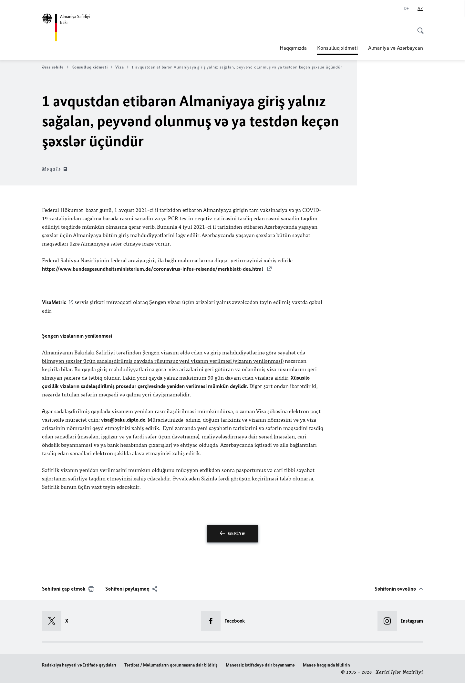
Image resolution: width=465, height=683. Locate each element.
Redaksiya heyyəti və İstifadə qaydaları (79, 664)
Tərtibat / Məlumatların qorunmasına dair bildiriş (171, 664)
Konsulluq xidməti (337, 48)
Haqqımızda (293, 48)
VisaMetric (54, 302)
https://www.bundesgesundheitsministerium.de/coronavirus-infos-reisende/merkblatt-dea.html (153, 269)
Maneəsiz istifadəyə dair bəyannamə (260, 664)
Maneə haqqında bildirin (326, 664)
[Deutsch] (406, 8)
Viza (122, 67)
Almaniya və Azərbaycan (395, 48)
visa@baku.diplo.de (123, 419)
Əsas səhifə (55, 67)
